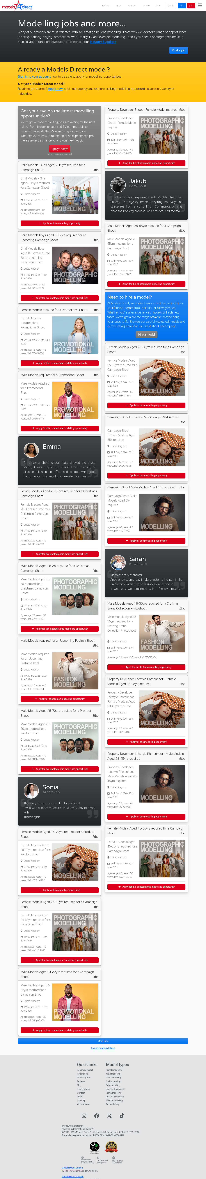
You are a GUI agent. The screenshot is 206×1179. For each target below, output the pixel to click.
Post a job (178, 50)
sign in (170, 5)
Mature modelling (114, 1100)
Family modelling (113, 1093)
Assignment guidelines (103, 1048)
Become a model (85, 1070)
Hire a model (146, 334)
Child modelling (113, 1081)
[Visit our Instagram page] (84, 1116)
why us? (132, 5)
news (119, 5)
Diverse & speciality (115, 1089)
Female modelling (114, 1070)
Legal (79, 1096)
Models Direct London (72, 1167)
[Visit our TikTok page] (122, 1116)
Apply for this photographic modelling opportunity (60, 298)
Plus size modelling (115, 1096)
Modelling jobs (84, 1077)
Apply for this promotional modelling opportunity (59, 363)
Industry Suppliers (103, 42)
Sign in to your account (34, 76)
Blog (79, 1085)
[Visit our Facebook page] (97, 1116)
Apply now (55, 89)
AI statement (83, 1104)
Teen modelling (113, 1077)
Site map (81, 1100)
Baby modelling (113, 1085)
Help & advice (83, 1089)
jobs (158, 5)
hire (182, 5)
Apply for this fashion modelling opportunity (60, 698)
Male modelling (113, 1074)
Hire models (82, 1074)
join (191, 5)
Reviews (81, 1081)
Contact (81, 1093)
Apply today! (60, 149)
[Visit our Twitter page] (109, 1116)
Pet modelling (112, 1104)
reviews (106, 5)
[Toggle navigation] (200, 5)
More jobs (103, 1041)
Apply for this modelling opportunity (59, 223)
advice (146, 5)
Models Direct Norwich (72, 1176)
